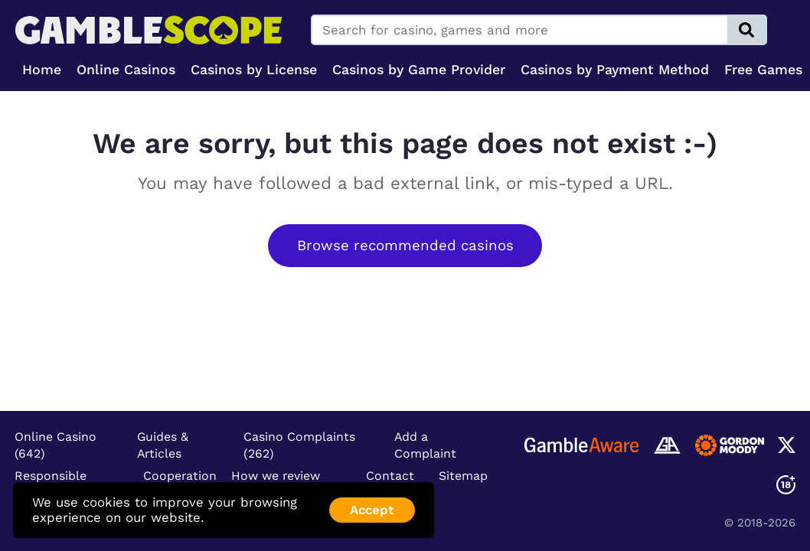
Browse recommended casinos (405, 245)
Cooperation (180, 475)
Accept (372, 509)
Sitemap (463, 475)
